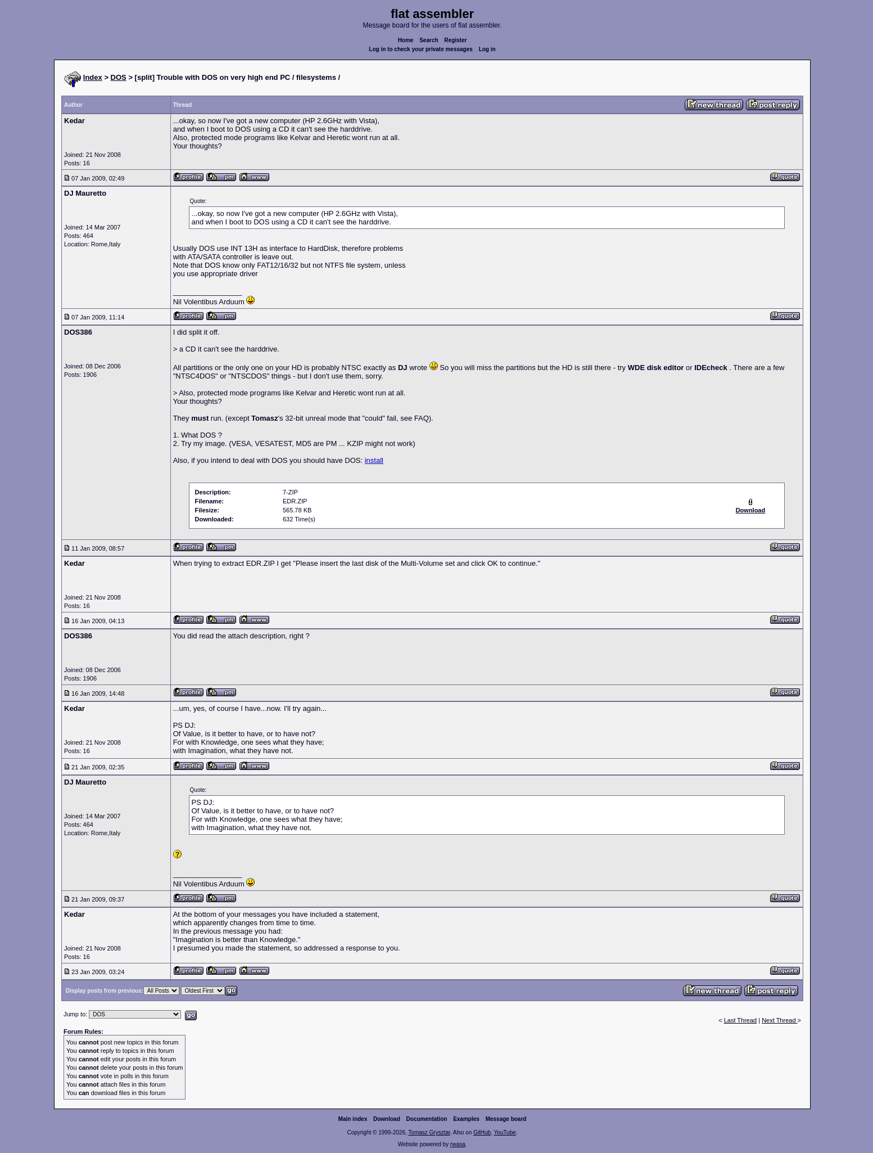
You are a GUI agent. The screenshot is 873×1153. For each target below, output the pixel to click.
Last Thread (740, 1020)
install (374, 460)
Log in (487, 49)
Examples (466, 1119)
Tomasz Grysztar (429, 1132)
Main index (353, 1119)
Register (455, 40)
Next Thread (779, 1020)
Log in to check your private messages (421, 49)
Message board (506, 1119)
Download (386, 1119)
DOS (118, 77)
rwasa (457, 1144)
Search (428, 40)
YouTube (504, 1132)
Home (406, 40)
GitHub (482, 1132)
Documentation (426, 1119)
